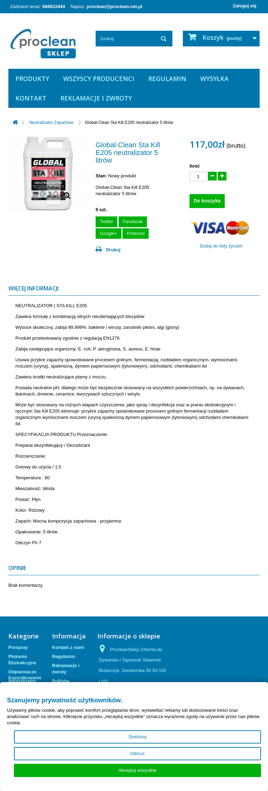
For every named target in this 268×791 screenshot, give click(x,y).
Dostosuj (138, 736)
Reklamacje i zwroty (96, 98)
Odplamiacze (22, 671)
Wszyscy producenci (98, 78)
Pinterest (135, 233)
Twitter (106, 221)
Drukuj (113, 249)
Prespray (18, 647)
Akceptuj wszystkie (137, 770)
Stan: (101, 175)
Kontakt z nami (68, 647)
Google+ (108, 233)
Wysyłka (214, 78)
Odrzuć (137, 753)
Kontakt (30, 98)
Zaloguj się (244, 5)
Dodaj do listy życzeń (221, 246)
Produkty (32, 78)
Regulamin (167, 78)
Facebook (133, 221)
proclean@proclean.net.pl (114, 6)
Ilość (194, 166)
